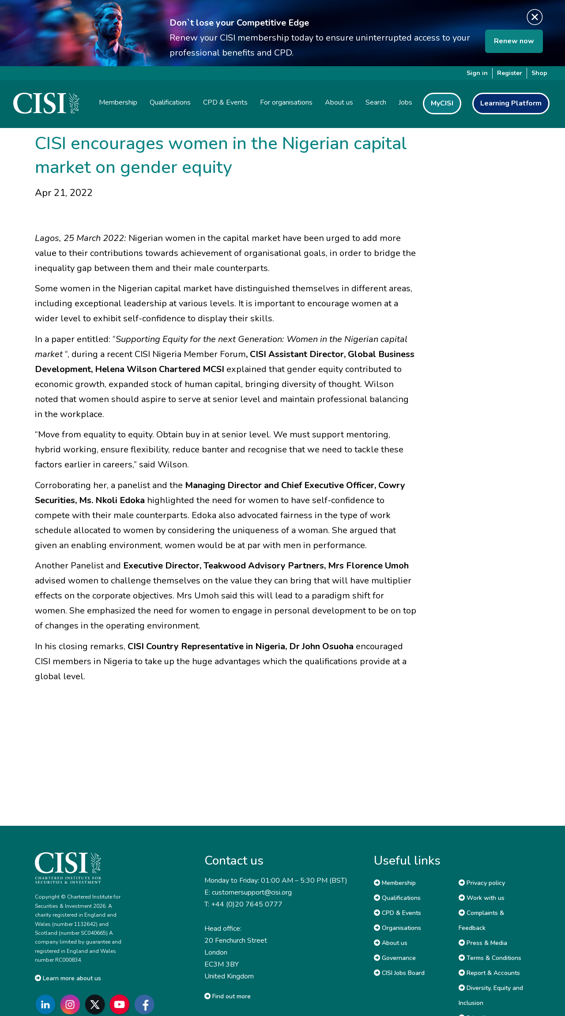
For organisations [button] (286, 102)
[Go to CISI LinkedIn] (47, 1004)
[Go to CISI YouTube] (121, 1004)
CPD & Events (397, 913)
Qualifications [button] (170, 102)
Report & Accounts (489, 973)
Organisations (397, 928)
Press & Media (483, 943)
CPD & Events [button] (225, 102)
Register (509, 73)
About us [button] (339, 102)
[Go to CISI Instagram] (72, 1004)
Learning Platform (511, 103)
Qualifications (397, 898)
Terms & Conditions (490, 958)
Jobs (405, 102)
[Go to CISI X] (96, 1004)
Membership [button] (118, 102)
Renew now (514, 41)
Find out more (227, 996)
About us (390, 943)
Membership (395, 883)
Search (375, 102)
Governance (395, 958)
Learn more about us (68, 978)
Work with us (482, 898)
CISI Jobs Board (399, 973)
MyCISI (442, 103)
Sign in (477, 73)
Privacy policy (482, 883)
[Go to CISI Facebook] (146, 1004)
